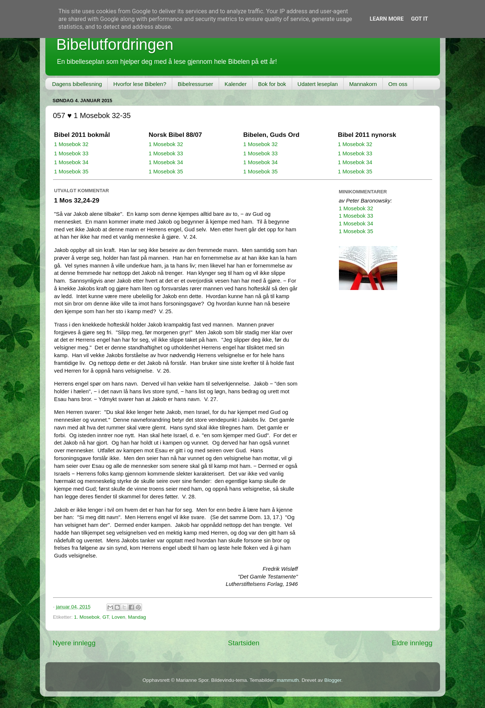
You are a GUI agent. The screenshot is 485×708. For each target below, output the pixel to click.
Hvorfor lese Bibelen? (139, 84)
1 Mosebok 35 (71, 172)
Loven (118, 617)
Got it (419, 18)
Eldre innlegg (412, 643)
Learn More (386, 18)
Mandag (137, 617)
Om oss (398, 84)
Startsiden (243, 643)
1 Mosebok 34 (71, 162)
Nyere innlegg (74, 643)
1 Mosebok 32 (71, 144)
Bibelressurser (195, 84)
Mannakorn (363, 84)
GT (106, 617)
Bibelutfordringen (115, 44)
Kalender (236, 84)
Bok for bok (272, 84)
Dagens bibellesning (77, 84)
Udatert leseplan (318, 84)
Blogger (332, 680)
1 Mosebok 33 (71, 153)
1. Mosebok (87, 617)
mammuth (288, 680)
